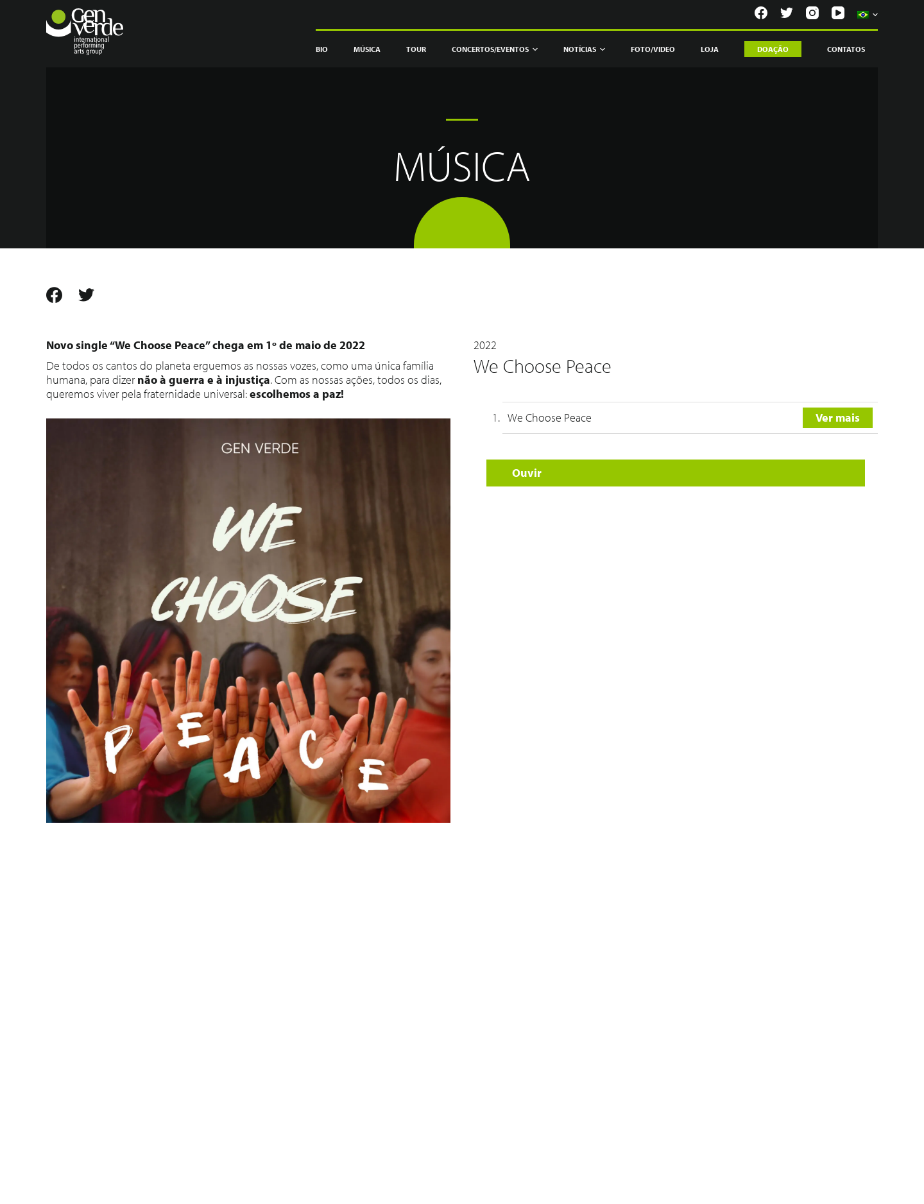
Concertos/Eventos (495, 49)
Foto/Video (653, 49)
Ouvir (527, 472)
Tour (416, 49)
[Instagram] (812, 12)
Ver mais (838, 417)
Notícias (584, 49)
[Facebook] (761, 12)
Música (367, 49)
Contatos (846, 49)
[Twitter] (786, 12)
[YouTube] (838, 12)
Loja (710, 49)
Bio (322, 49)
